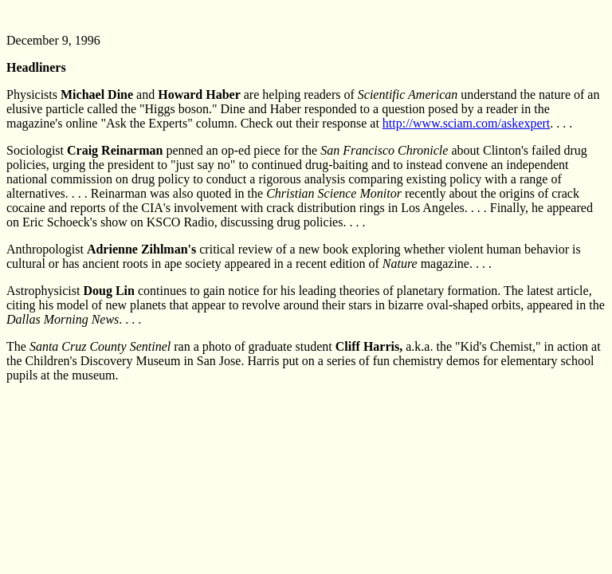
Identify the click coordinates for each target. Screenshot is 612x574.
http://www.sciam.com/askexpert (466, 123)
